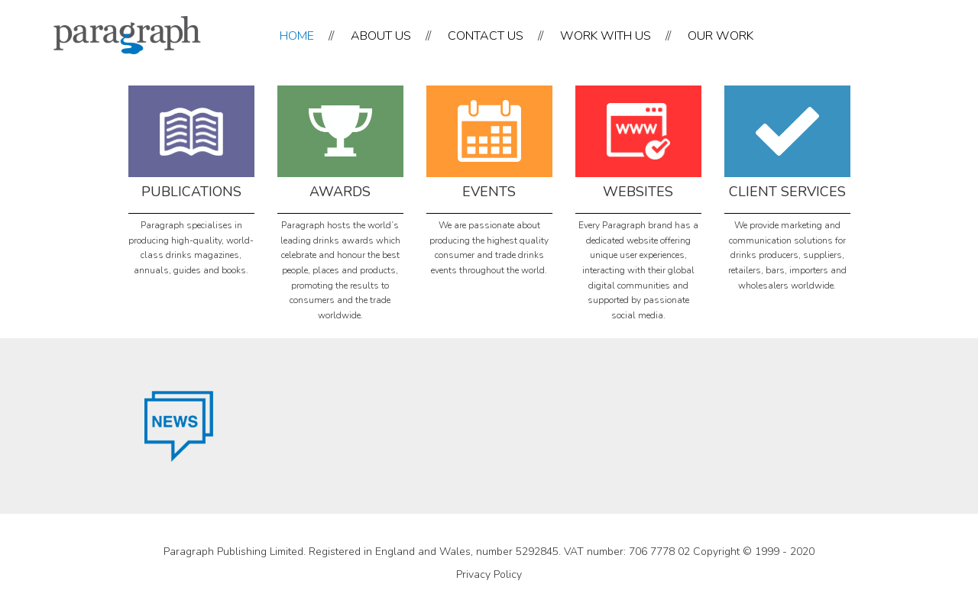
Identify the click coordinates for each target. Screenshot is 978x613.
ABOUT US (381, 35)
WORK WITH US (605, 35)
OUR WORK (720, 35)
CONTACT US (485, 35)
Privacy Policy (489, 574)
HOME (297, 35)
